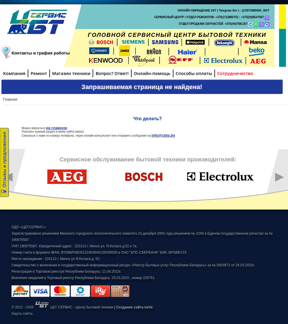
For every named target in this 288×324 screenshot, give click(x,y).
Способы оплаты (194, 73)
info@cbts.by (163, 135)
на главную (56, 128)
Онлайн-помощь (152, 73)
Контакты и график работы (41, 52)
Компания (14, 73)
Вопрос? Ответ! (112, 73)
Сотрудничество (235, 73)
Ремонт (39, 73)
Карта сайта (22, 313)
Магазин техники (71, 73)
